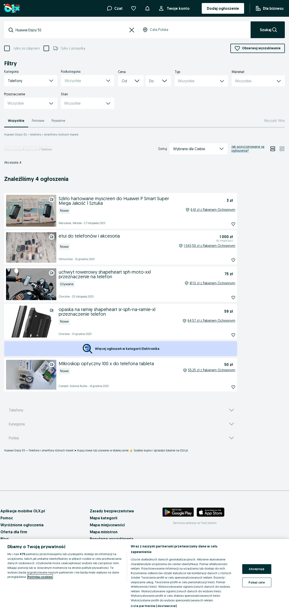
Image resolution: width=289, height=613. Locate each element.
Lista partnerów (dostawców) (154, 606)
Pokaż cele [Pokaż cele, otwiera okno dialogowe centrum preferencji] (257, 582)
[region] (144, 576)
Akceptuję (256, 569)
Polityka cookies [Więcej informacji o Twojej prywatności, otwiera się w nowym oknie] (40, 577)
